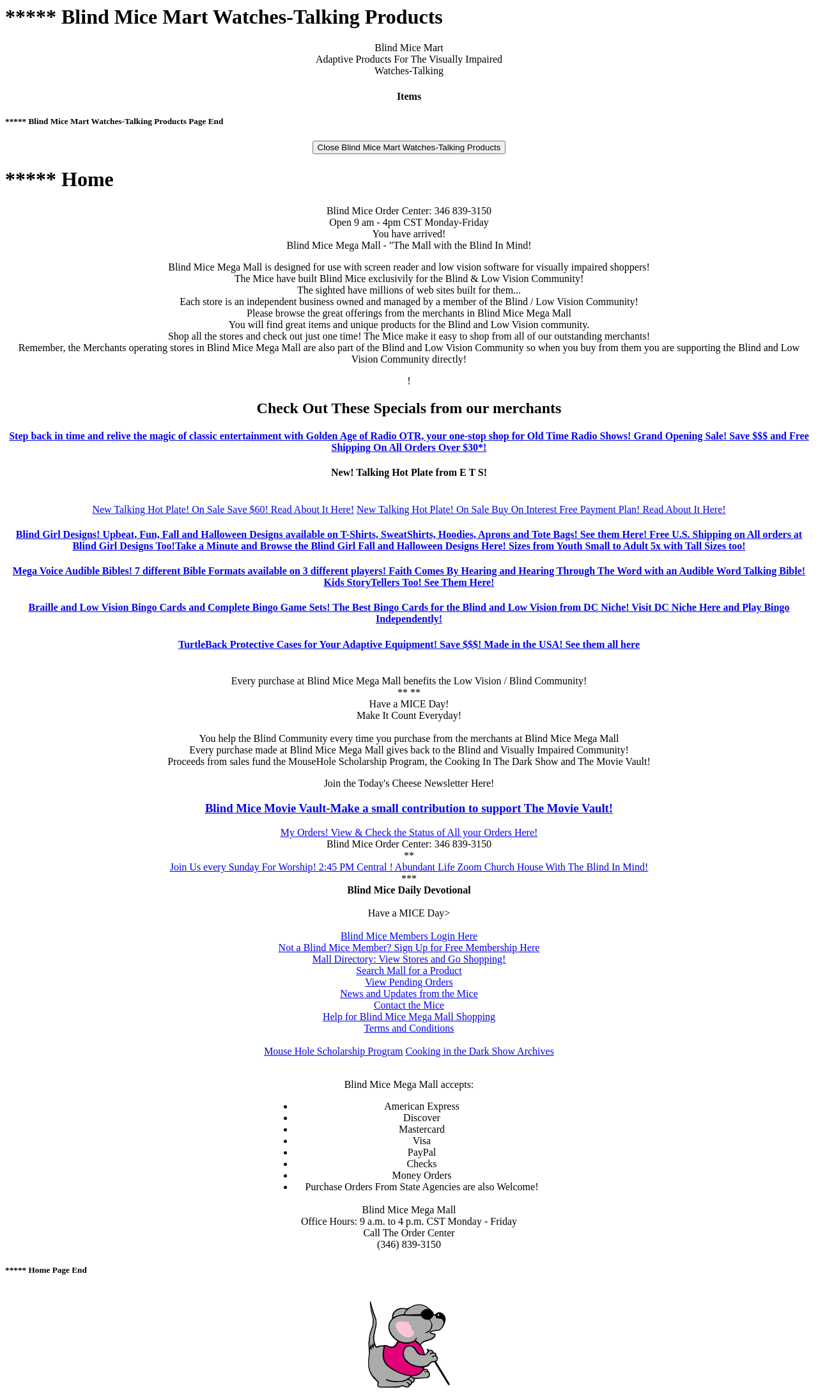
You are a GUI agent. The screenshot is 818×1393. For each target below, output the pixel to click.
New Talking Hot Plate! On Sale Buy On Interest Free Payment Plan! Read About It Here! (541, 509)
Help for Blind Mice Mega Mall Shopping (409, 1016)
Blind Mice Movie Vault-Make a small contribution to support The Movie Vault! (409, 808)
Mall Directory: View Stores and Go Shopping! (409, 959)
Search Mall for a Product (408, 970)
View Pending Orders (409, 982)
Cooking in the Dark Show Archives (479, 1051)
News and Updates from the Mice (409, 993)
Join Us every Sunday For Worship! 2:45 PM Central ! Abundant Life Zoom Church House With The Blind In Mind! (409, 867)
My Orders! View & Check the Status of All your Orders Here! (409, 832)
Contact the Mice (409, 1005)
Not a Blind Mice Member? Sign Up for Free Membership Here (409, 947)
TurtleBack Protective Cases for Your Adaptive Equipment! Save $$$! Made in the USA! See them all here (409, 644)
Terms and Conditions (409, 1028)
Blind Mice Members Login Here (409, 936)
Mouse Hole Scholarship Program (333, 1051)
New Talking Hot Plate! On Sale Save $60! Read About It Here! (223, 509)
